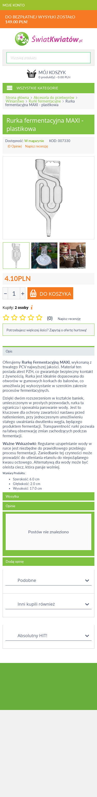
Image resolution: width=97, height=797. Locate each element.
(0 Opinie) (15, 146)
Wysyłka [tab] (12, 496)
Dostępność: (14, 141)
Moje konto (14, 5)
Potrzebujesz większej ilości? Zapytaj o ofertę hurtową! (46, 330)
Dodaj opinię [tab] (15, 561)
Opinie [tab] (10, 506)
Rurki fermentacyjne (45, 101)
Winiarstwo (15, 101)
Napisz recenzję (36, 146)
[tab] (48, 534)
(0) (50, 318)
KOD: (53, 141)
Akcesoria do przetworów (54, 97)
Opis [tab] (9, 351)
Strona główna (17, 97)
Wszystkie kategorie (32, 87)
